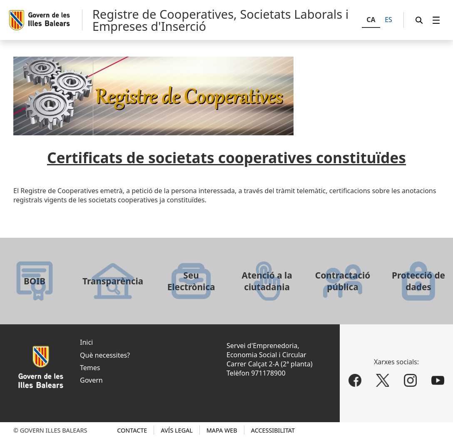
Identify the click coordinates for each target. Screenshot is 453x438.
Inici (86, 342)
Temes (90, 367)
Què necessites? (105, 355)
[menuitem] (436, 20)
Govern (91, 380)
